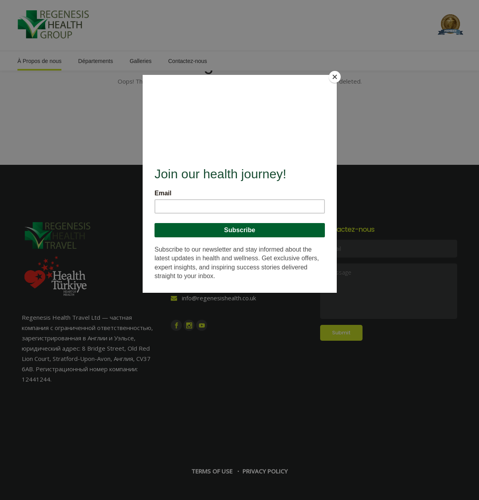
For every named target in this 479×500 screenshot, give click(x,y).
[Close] (335, 77)
